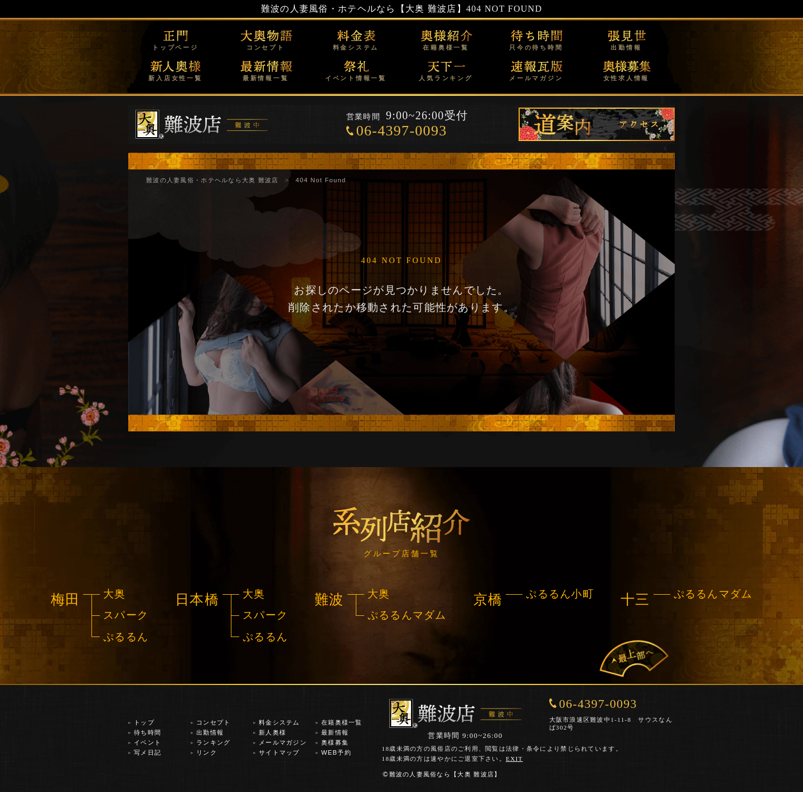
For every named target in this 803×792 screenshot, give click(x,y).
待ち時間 (147, 732)
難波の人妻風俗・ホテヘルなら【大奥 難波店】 (363, 8)
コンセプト (265, 47)
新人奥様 (272, 732)
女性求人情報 (626, 78)
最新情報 (335, 732)
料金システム (356, 47)
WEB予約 (336, 752)
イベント (147, 742)
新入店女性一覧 (175, 78)
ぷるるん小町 (560, 594)
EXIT (514, 758)
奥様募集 (335, 742)
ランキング (213, 742)
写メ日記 (147, 752)
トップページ (175, 47)
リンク (206, 752)
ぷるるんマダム (407, 615)
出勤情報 (626, 47)
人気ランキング (445, 78)
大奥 (114, 594)
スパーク (125, 615)
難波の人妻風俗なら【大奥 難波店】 (441, 774)
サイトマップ (279, 752)
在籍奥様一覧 (446, 47)
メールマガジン (536, 78)
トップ (144, 722)
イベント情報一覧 (355, 78)
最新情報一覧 (266, 78)
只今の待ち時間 (536, 47)
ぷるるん (125, 636)
